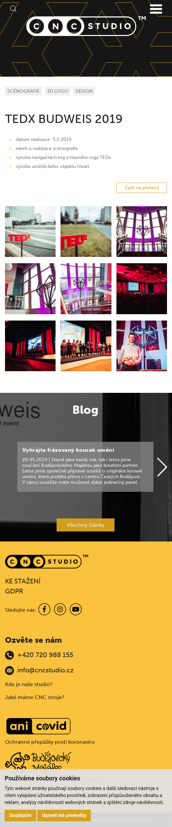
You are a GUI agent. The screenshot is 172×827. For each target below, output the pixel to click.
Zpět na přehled (142, 188)
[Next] (144, 467)
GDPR (14, 591)
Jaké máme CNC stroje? (35, 697)
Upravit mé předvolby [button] (64, 815)
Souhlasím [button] (20, 815)
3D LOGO (57, 91)
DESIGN (84, 91)
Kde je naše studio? (29, 684)
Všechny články (67, 525)
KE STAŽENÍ (23, 581)
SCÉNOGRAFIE (23, 91)
